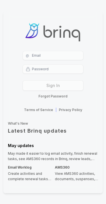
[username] (53, 55)
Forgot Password (53, 96)
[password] (53, 69)
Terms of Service (38, 110)
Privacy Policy (70, 110)
